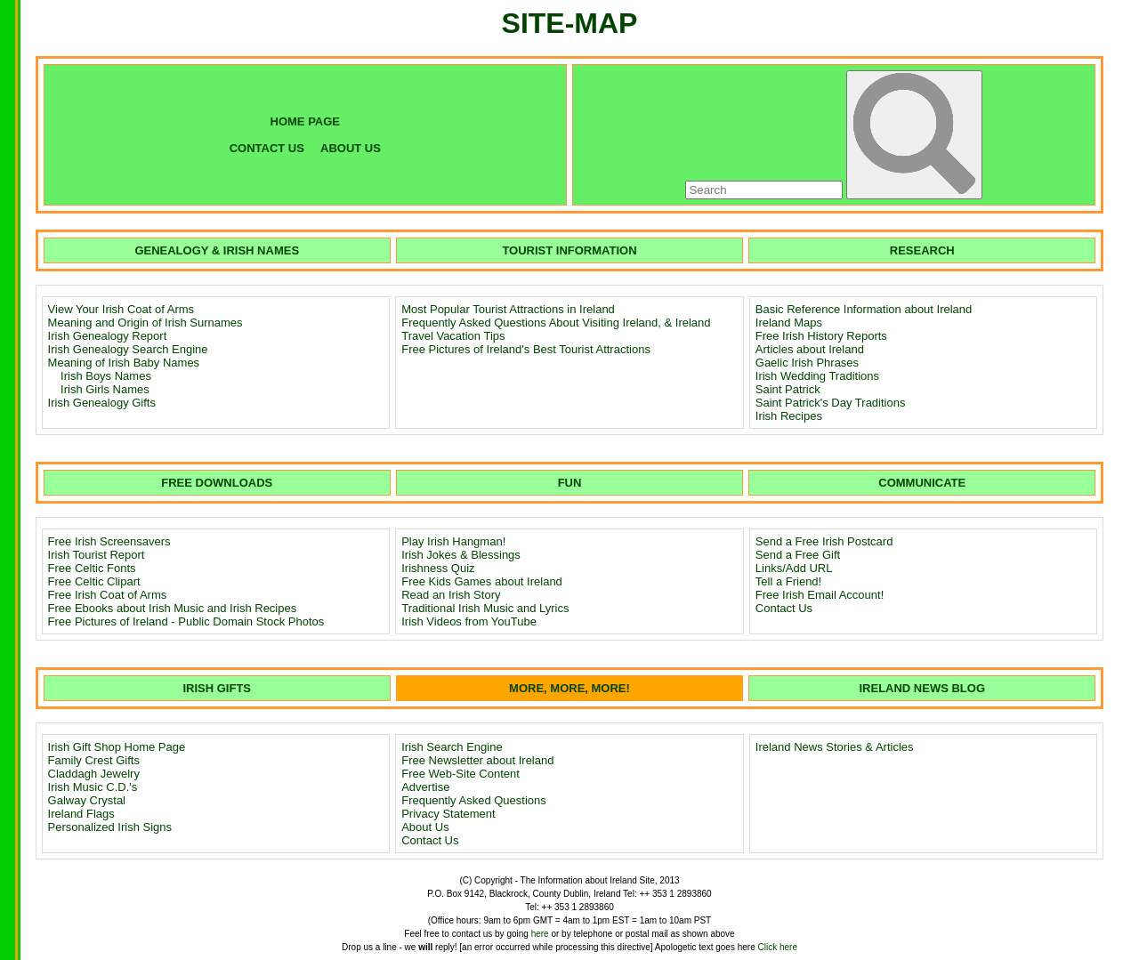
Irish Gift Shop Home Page (117, 747)
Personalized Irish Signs (110, 827)
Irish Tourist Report (96, 554)
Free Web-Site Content (460, 773)
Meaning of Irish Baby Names (124, 362)
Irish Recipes (788, 416)
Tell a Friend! (788, 581)
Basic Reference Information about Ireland (864, 309)
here (540, 934)
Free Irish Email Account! (820, 594)
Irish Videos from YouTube (469, 621)
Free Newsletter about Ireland (477, 760)
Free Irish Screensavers (109, 541)
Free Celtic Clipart (94, 581)
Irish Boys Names (106, 376)
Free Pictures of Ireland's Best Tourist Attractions (525, 349)
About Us (424, 827)
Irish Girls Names (105, 389)
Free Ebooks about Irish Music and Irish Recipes (172, 608)
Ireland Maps (788, 322)
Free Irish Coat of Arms (107, 594)
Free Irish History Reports (821, 336)
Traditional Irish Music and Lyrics (485, 608)
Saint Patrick (787, 389)
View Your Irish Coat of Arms (121, 309)
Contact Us (783, 608)
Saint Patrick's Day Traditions (830, 402)
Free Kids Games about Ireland (481, 581)
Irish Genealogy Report (107, 336)
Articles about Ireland (809, 349)
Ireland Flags (81, 813)
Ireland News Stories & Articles (834, 747)
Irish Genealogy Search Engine (128, 349)
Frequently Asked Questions (473, 800)
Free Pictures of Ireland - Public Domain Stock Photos (186, 621)
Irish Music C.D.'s (93, 787)
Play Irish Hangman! (453, 541)
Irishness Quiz (437, 568)
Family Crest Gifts (94, 760)
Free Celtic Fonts (92, 568)
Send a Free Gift (797, 554)
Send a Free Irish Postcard (824, 541)
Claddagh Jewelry (94, 773)
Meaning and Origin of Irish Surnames (145, 322)
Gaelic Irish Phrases (807, 362)
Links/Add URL (794, 568)
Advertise (425, 787)
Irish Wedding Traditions (817, 376)
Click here (777, 947)
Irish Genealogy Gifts (102, 402)
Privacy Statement (448, 813)
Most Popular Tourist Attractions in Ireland (508, 309)
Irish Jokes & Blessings (461, 554)
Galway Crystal (86, 800)
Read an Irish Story (450, 594)
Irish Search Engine (451, 747)
